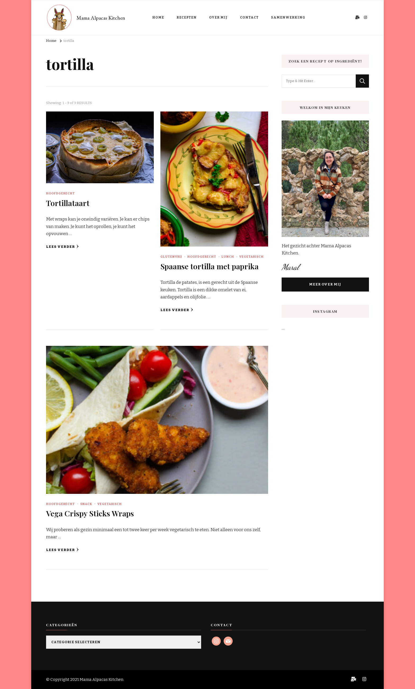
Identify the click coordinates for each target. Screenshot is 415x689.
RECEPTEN (187, 17)
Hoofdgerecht (60, 193)
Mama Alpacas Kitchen (100, 17)
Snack (86, 504)
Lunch (228, 256)
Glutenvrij (171, 256)
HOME (158, 17)
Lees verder (62, 246)
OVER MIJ (218, 17)
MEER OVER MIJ (325, 284)
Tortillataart (67, 203)
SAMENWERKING (288, 17)
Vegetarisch (251, 256)
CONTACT (249, 17)
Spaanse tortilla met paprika (209, 266)
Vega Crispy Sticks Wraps (90, 513)
